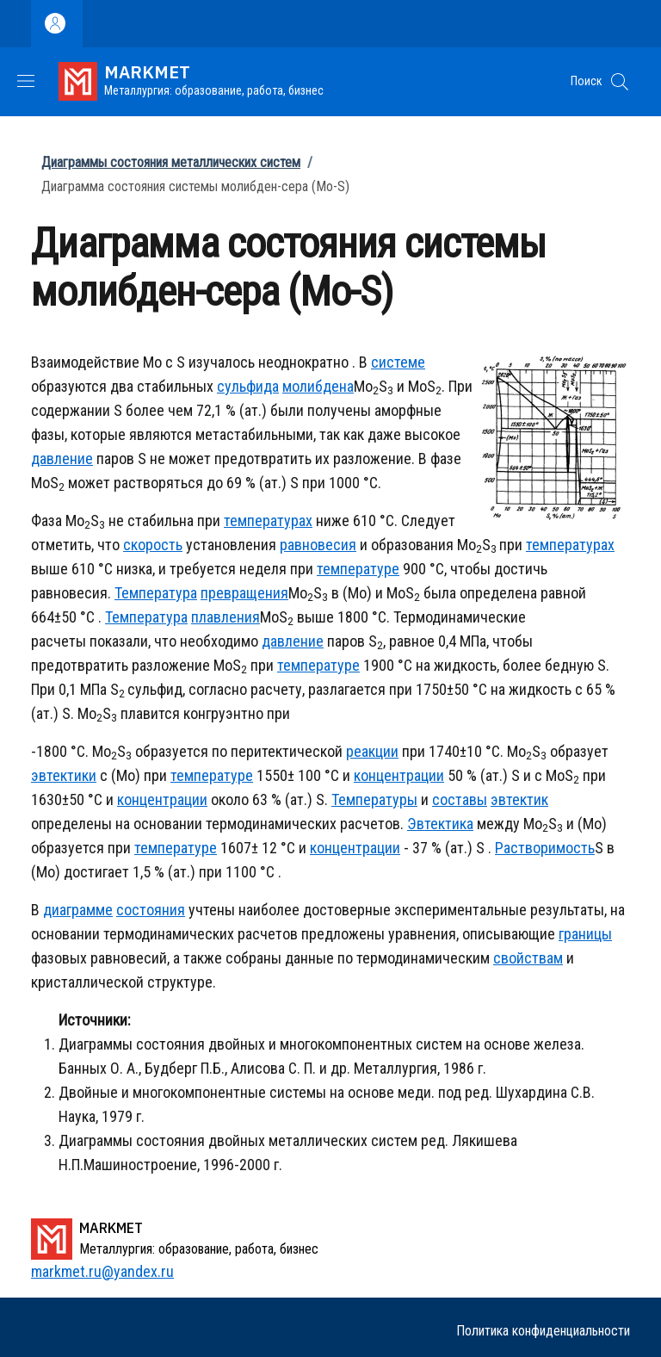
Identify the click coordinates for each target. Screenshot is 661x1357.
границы (585, 934)
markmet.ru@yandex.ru (102, 1271)
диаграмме (78, 910)
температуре (358, 569)
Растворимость (545, 848)
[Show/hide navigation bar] (25, 81)
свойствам (528, 958)
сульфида (248, 386)
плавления (225, 617)
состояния (150, 910)
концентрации (399, 775)
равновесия (318, 545)
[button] (619, 81)
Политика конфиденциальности (543, 1331)
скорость (152, 545)
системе (398, 362)
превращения (244, 593)
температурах (268, 520)
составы (459, 799)
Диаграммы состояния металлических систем (170, 162)
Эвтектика (440, 824)
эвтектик (519, 799)
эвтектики (63, 775)
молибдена (318, 386)
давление (62, 458)
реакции (372, 751)
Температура (155, 593)
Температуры (374, 799)
